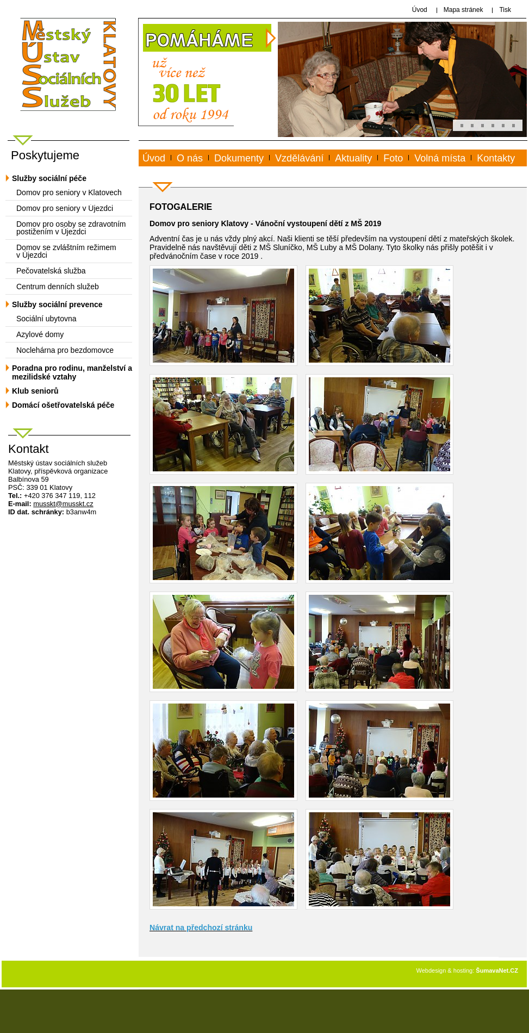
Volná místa (439, 158)
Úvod (153, 158)
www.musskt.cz (182, 170)
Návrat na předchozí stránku (201, 927)
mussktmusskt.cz (63, 504)
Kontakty (496, 158)
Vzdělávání (299, 158)
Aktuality (353, 158)
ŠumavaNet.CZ (497, 970)
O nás (190, 158)
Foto (393, 158)
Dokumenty (239, 158)
